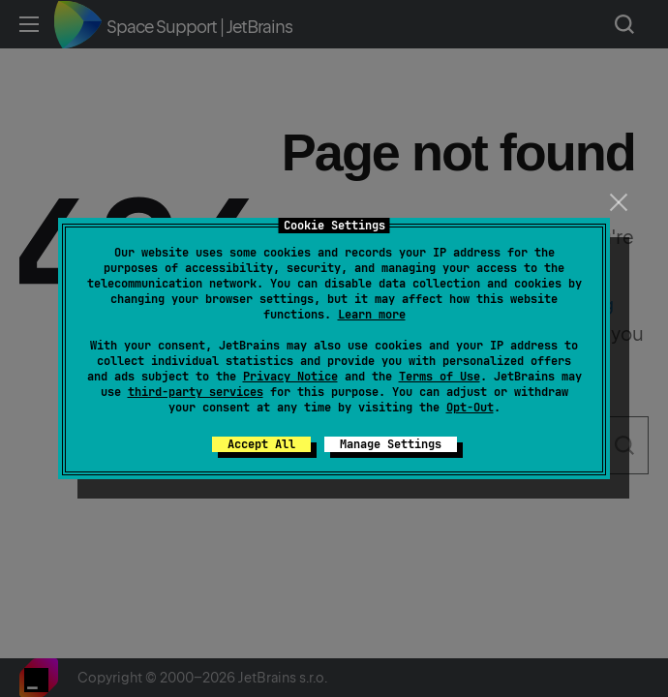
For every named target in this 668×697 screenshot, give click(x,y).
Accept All (261, 444)
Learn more (372, 314)
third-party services (195, 392)
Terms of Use (439, 376)
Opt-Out (470, 407)
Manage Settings (390, 444)
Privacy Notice (290, 376)
